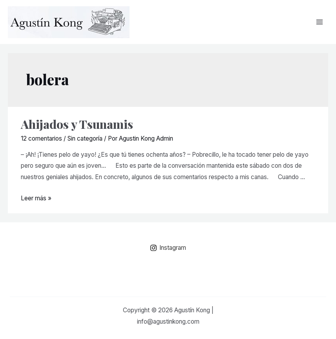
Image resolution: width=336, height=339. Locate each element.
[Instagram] (168, 247)
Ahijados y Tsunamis (77, 124)
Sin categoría (85, 138)
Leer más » (36, 198)
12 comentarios (41, 138)
